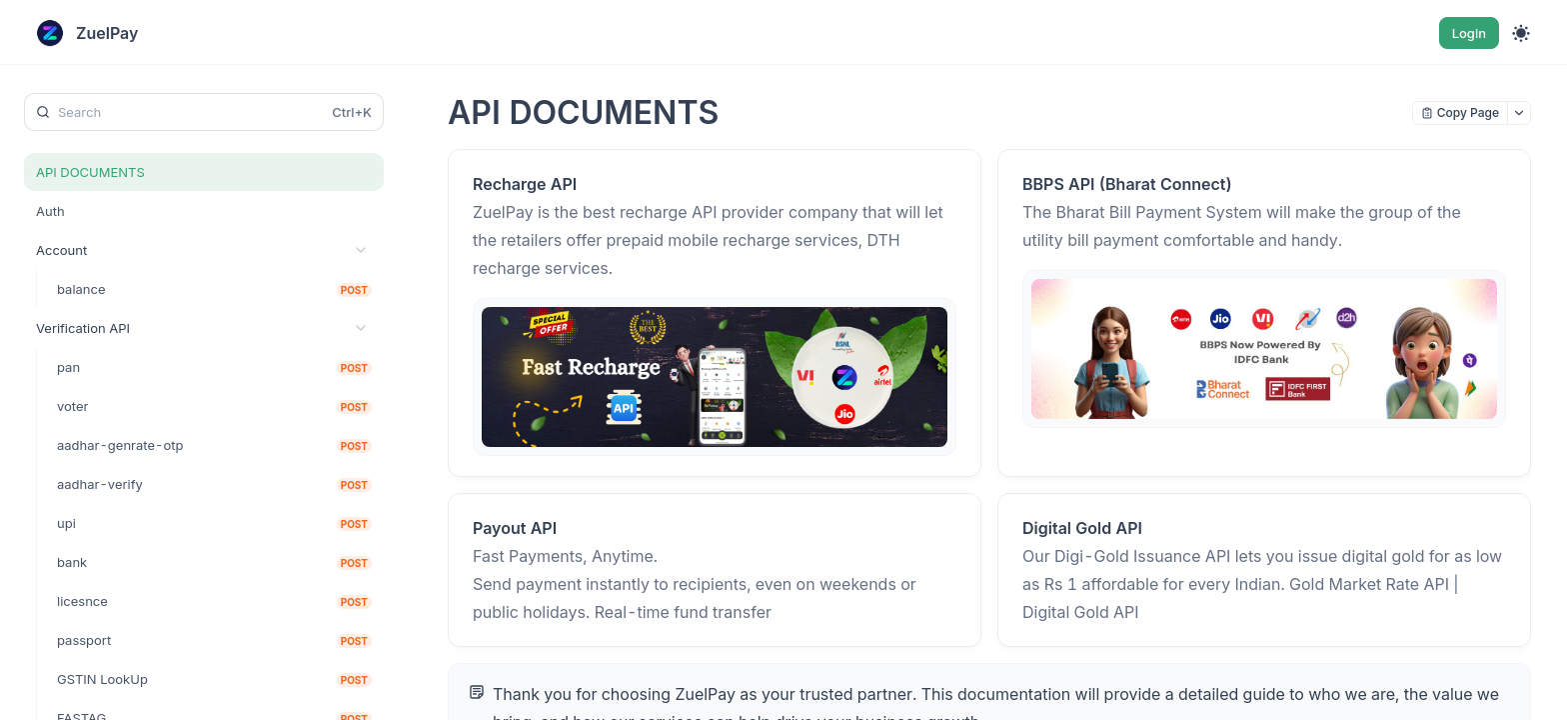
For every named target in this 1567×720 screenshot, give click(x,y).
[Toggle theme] (1521, 33)
